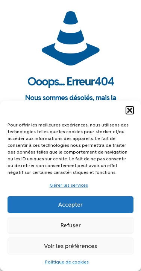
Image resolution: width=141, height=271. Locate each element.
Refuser (71, 225)
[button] (129, 110)
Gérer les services (69, 185)
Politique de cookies (67, 262)
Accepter (70, 204)
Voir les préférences (70, 246)
